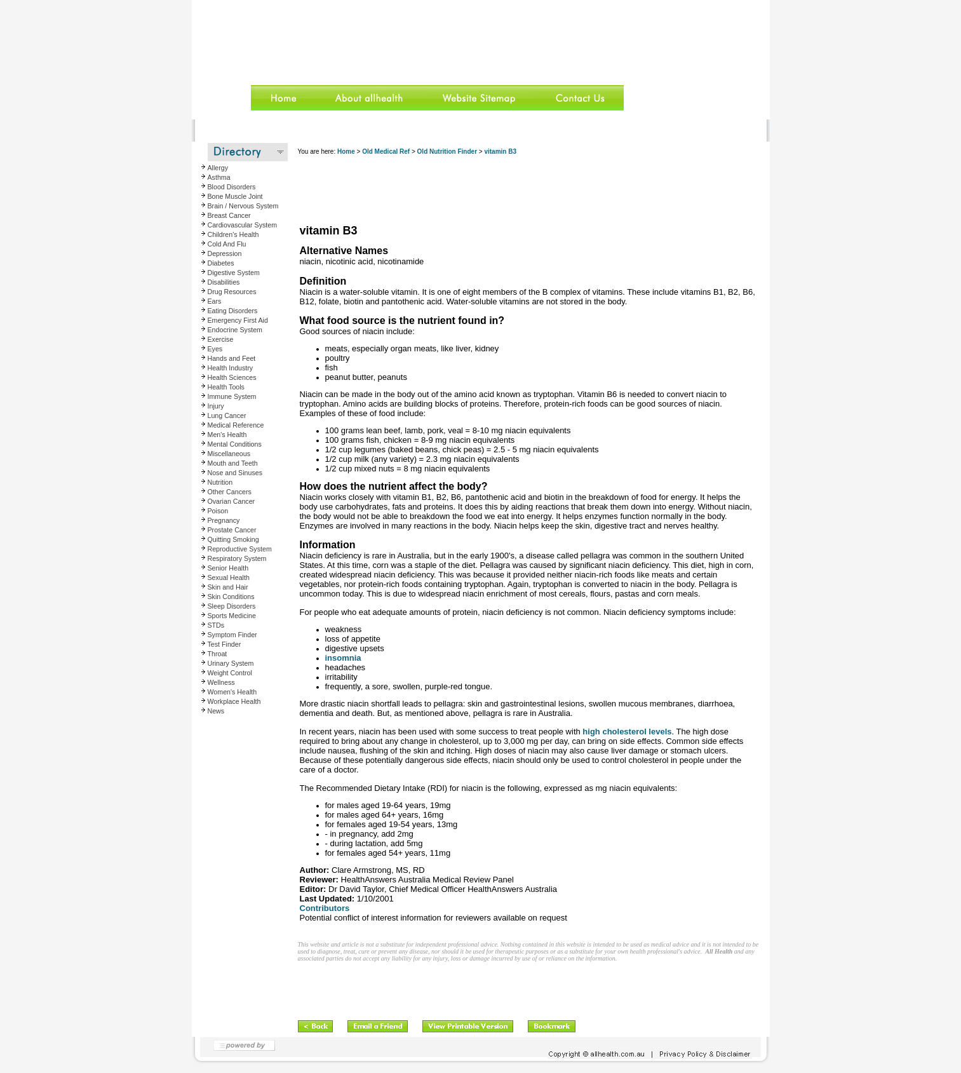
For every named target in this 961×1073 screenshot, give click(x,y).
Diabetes (221, 263)
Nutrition (220, 482)
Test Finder (224, 644)
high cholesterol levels (626, 731)
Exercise (221, 339)
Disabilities (224, 282)
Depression (225, 253)
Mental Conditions (235, 444)
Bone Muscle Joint (235, 196)
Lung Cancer (227, 415)
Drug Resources (232, 291)
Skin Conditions (231, 596)
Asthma (219, 177)
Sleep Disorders (232, 606)
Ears (215, 301)
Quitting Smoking (233, 539)
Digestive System (234, 272)
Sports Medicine (232, 615)
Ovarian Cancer (231, 501)
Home (346, 151)
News (216, 711)
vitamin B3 (500, 151)
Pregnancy (224, 520)
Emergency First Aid (238, 320)
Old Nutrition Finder (447, 151)
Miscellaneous (229, 453)
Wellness (221, 682)
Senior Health (228, 568)
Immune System (232, 396)
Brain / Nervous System (243, 206)
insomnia (343, 658)
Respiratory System (237, 558)
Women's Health (232, 692)
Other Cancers (230, 492)
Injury (216, 406)
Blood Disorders (232, 187)
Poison (218, 511)
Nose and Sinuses (235, 472)
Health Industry (230, 368)
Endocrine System (235, 330)
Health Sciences (232, 377)
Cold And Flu (227, 244)
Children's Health (233, 234)
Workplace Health (234, 701)
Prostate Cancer (232, 530)
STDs (216, 625)
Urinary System (231, 663)
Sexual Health (229, 577)
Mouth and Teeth (233, 463)
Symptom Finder (232, 634)
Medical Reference (236, 425)
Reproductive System (240, 549)
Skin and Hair (228, 587)
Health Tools (226, 387)
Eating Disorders (233, 310)
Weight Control (230, 673)
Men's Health (227, 434)
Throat (217, 654)
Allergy (218, 168)
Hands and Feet (232, 358)
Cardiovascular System (243, 225)
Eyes (215, 349)
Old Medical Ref (386, 151)
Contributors (325, 908)
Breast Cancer (229, 215)
